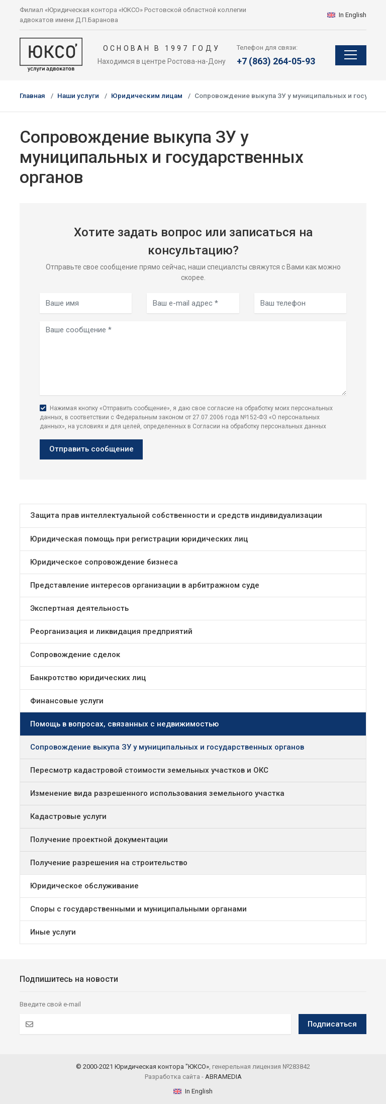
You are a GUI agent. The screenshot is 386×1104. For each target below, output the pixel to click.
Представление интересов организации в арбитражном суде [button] (144, 585)
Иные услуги (53, 932)
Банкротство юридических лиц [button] (88, 677)
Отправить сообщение (91, 448)
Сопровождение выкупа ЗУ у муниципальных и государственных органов (167, 747)
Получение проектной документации (99, 839)
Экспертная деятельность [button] (79, 608)
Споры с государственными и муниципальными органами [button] (138, 908)
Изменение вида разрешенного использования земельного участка (157, 793)
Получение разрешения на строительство (108, 862)
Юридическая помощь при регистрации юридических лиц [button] (139, 538)
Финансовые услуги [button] (67, 700)
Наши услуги (78, 95)
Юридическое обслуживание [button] (84, 885)
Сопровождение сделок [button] (75, 654)
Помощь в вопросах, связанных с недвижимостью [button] (124, 723)
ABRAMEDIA (223, 1076)
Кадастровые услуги (68, 816)
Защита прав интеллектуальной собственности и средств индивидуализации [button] (176, 515)
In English (346, 15)
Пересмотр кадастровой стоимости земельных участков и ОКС (149, 770)
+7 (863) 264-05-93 (276, 61)
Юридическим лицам (146, 95)
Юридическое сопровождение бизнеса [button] (104, 562)
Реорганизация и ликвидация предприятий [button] (111, 631)
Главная (32, 95)
